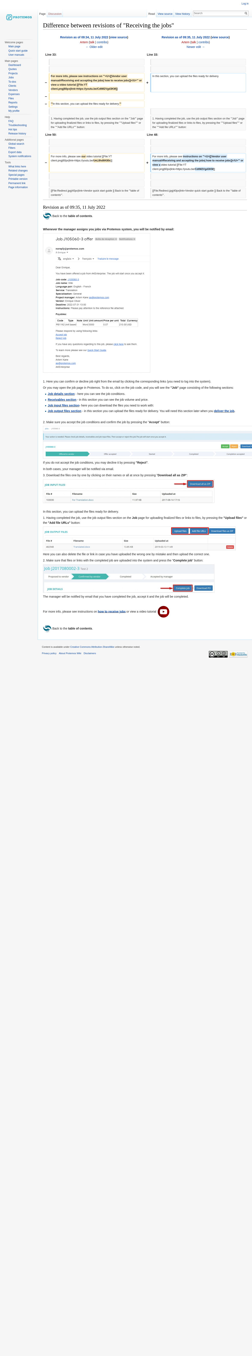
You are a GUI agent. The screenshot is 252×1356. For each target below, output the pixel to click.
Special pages (16, 174)
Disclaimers (90, 653)
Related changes (18, 170)
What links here (17, 166)
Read (153, 13)
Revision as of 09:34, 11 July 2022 (84, 37)
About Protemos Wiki (70, 653)
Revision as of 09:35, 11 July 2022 (186, 37)
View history (184, 13)
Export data (14, 152)
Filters (11, 147)
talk (92, 42)
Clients (12, 85)
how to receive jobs (112, 611)
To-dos (12, 81)
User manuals (16, 54)
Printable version (17, 178)
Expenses (14, 94)
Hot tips (12, 129)
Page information (18, 187)
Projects (13, 73)
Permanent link (16, 183)
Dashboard (14, 65)
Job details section (61, 394)
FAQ (10, 121)
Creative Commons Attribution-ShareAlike (92, 647)
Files (11, 98)
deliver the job (224, 411)
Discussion (55, 13)
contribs (102, 42)
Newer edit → (196, 47)
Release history (17, 133)
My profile (13, 110)
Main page (14, 46)
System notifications (19, 156)
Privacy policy (49, 653)
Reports (12, 102)
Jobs (11, 77)
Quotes (12, 69)
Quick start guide (18, 50)
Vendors (13, 90)
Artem (84, 42)
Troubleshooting (17, 125)
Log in (245, 3)
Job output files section (64, 411)
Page (42, 13)
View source (166, 13)
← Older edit (94, 47)
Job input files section (63, 405)
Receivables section (62, 399)
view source (118, 37)
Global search (16, 143)
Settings (13, 106)
